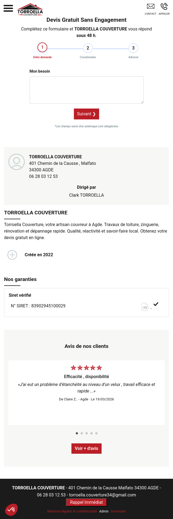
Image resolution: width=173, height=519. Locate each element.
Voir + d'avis (86, 448)
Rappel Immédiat (86, 502)
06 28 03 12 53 (43, 176)
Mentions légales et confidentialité (72, 511)
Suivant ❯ (86, 113)
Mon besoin (40, 71)
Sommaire (118, 511)
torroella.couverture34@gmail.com (102, 495)
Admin (104, 511)
